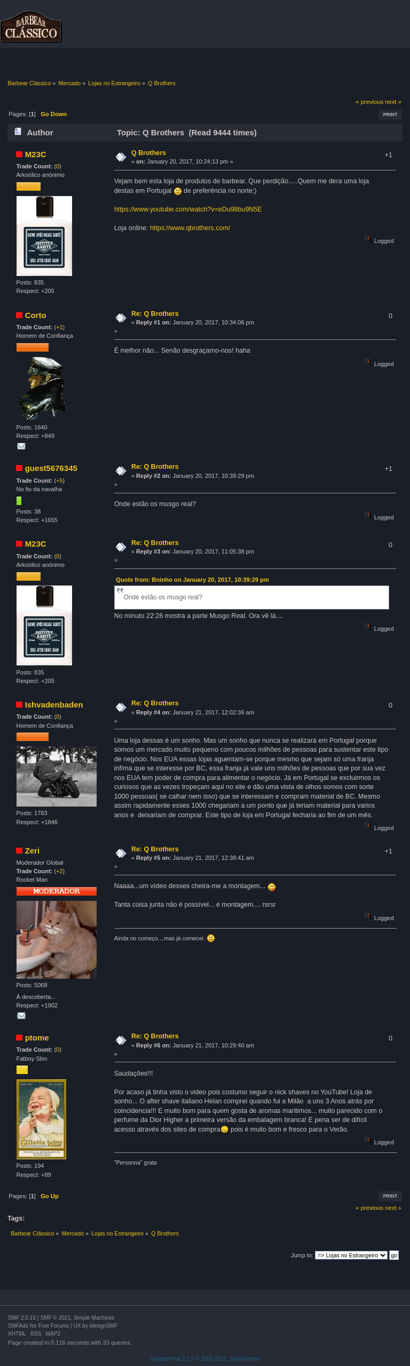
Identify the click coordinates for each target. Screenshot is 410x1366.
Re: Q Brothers (155, 314)
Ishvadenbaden (54, 704)
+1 (59, 327)
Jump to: (302, 1255)
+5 (59, 480)
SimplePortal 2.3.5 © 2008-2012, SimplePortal (205, 1359)
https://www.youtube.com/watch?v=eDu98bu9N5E (188, 209)
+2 (59, 871)
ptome (37, 1037)
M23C (35, 154)
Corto (35, 315)
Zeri (32, 850)
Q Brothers (148, 153)
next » (393, 102)
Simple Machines (94, 1318)
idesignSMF (103, 1326)
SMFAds (18, 1326)
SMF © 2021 (55, 1318)
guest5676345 (51, 468)
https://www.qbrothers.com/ (190, 228)
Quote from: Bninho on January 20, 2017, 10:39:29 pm (192, 579)
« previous (369, 102)
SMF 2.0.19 (22, 1318)
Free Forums (53, 1326)
